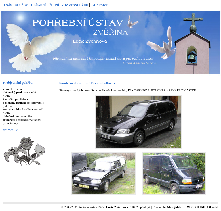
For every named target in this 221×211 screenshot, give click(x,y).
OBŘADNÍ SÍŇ (41, 5)
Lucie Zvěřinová (117, 207)
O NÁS (7, 5)
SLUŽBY (21, 5)
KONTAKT (99, 5)
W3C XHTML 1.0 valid (202, 207)
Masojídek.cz (176, 207)
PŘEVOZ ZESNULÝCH (71, 5)
